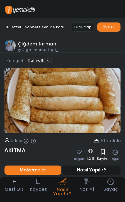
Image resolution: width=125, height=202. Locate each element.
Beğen (79, 159)
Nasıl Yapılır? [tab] (91, 170)
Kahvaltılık (38, 60)
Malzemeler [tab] (33, 170)
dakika (115, 141)
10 (103, 141)
